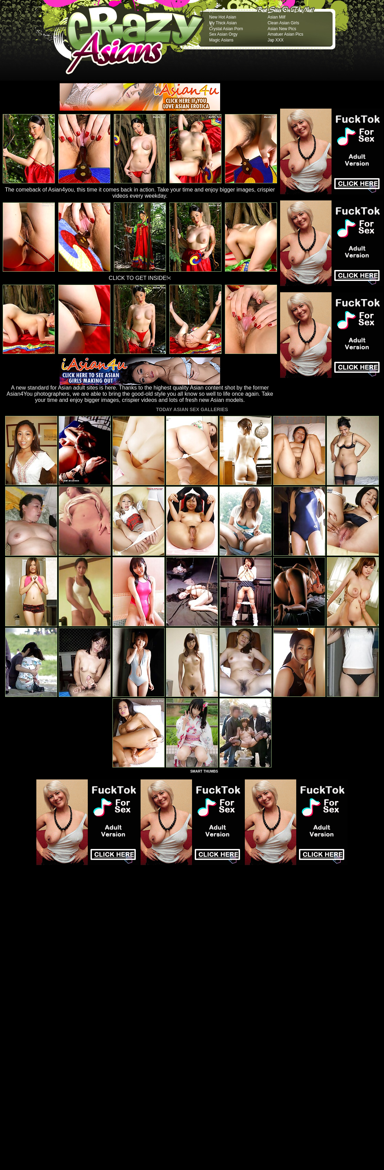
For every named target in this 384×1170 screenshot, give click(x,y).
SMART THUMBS (204, 771)
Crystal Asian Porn (226, 28)
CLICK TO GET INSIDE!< (140, 278)
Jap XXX (275, 40)
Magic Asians (221, 40)
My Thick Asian (223, 23)
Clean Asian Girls (283, 23)
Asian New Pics (281, 28)
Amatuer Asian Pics (285, 34)
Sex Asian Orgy (223, 34)
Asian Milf (276, 17)
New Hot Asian (222, 17)
